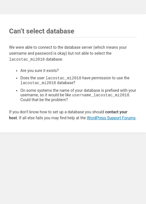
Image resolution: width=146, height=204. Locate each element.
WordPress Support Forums (111, 119)
